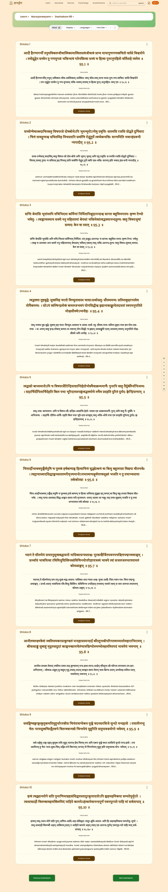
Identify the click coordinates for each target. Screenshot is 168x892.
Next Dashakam (126, 878)
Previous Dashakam (42, 878)
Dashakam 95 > (64, 16)
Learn (48, 3)
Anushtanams (99, 3)
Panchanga (83, 3)
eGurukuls (59, 3)
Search (141, 3)
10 (164, 389)
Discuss (71, 3)
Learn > (24, 16)
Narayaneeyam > (42, 16)
